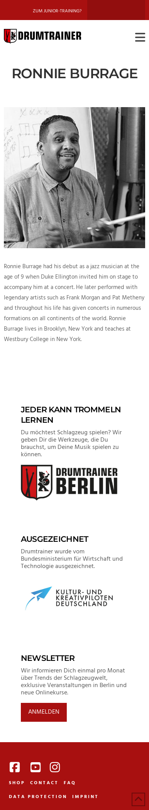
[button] (140, 38)
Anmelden (43, 712)
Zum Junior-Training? (57, 11)
